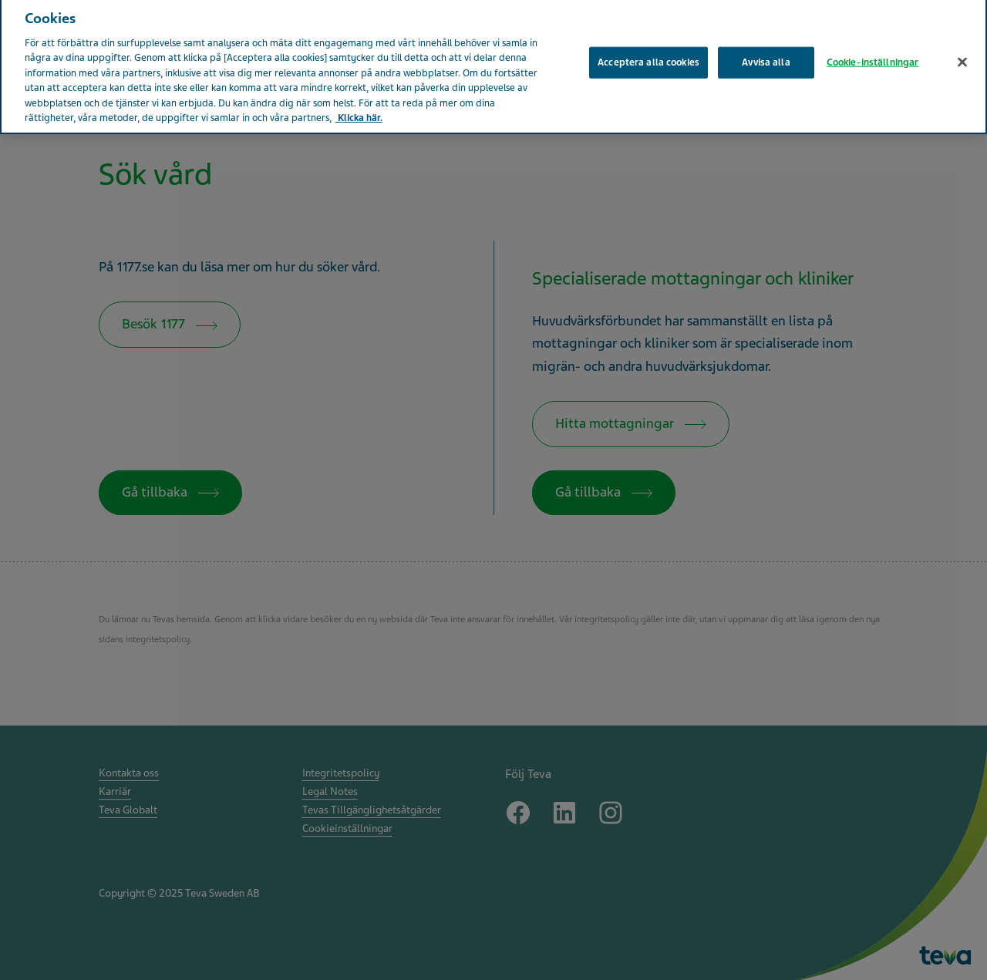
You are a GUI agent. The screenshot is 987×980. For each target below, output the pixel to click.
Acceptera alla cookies (648, 56)
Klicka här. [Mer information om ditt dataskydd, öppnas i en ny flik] (358, 112)
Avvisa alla (766, 56)
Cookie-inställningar (873, 56)
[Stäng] (962, 56)
